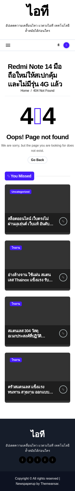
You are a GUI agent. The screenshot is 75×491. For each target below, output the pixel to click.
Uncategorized (21, 191)
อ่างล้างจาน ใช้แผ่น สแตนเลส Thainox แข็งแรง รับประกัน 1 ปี (29, 280)
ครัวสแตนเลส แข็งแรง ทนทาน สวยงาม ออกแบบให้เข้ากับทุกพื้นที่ (30, 392)
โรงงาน (16, 247)
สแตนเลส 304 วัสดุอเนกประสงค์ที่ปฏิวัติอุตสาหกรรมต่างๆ (24, 336)
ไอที (37, 11)
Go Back (37, 160)
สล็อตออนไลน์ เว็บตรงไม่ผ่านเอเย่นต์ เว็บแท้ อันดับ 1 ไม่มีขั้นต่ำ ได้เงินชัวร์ (30, 223)
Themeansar (49, 483)
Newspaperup (26, 483)
